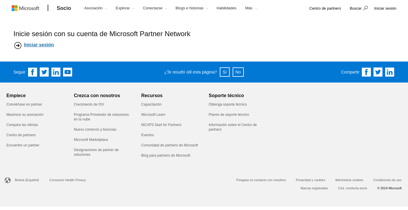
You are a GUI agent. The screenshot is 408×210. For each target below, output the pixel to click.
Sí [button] (225, 72)
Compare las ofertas (22, 125)
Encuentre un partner (22, 145)
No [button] (238, 72)
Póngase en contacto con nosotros (261, 180)
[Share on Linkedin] (390, 72)
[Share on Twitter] (378, 72)
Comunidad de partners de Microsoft (169, 145)
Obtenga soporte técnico (228, 104)
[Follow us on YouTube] (67, 72)
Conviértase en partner (24, 104)
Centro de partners (21, 135)
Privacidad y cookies (310, 180)
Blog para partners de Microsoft (165, 155)
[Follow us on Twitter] (44, 72)
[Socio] (64, 8)
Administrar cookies (349, 180)
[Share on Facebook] (366, 72)
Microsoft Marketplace (91, 140)
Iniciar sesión (39, 44)
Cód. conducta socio (352, 188)
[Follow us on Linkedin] (56, 72)
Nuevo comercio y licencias (95, 129)
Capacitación (151, 104)
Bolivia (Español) (27, 180)
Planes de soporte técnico (229, 115)
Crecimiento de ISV (89, 104)
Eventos (147, 135)
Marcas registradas (314, 188)
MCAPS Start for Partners (161, 125)
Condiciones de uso (387, 180)
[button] (358, 9)
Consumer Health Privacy (67, 180)
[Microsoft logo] (30, 8)
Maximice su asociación (25, 115)
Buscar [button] (356, 8)
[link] (325, 9)
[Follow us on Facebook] (32, 72)
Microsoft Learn (153, 115)
